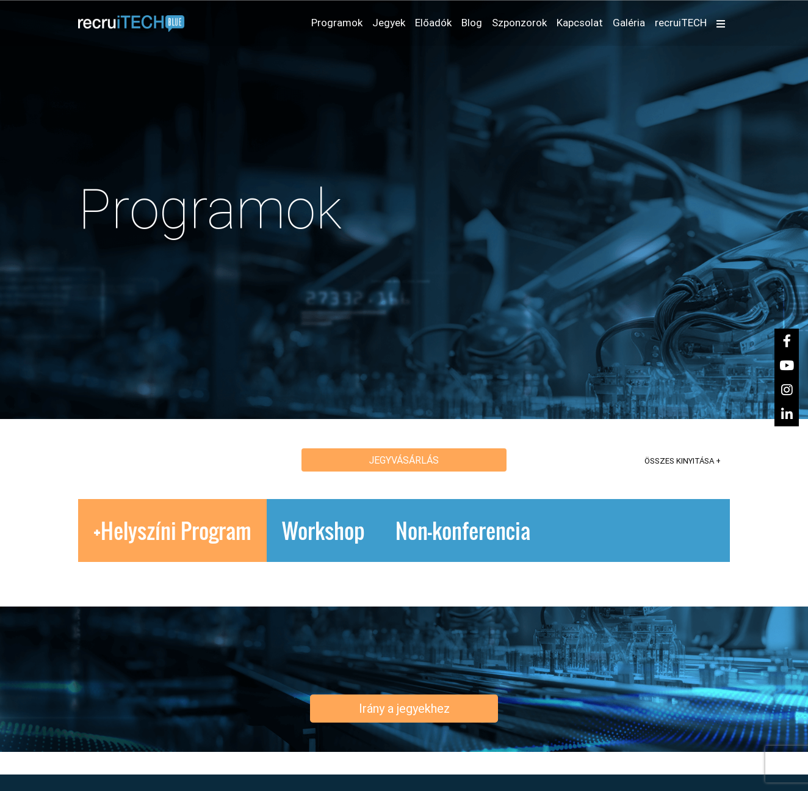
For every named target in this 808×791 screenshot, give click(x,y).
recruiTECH (681, 22)
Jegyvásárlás (404, 460)
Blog (471, 22)
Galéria (629, 22)
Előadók (433, 22)
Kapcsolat (580, 22)
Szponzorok (519, 22)
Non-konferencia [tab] (462, 530)
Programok (339, 22)
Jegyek (388, 22)
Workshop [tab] (323, 530)
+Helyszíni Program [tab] (172, 530)
